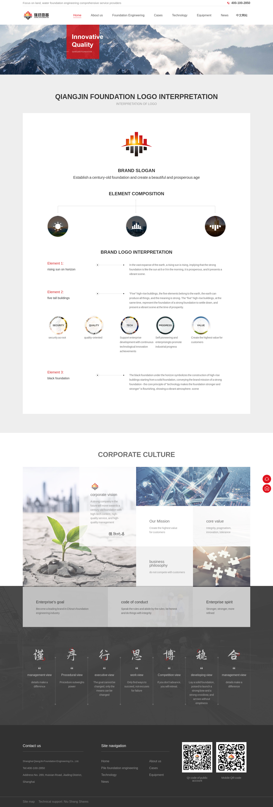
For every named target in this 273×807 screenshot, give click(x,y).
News (224, 15)
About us (97, 15)
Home (77, 15)
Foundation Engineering (128, 15)
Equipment (204, 15)
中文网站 (241, 15)
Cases (158, 15)
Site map (29, 801)
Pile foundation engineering (119, 768)
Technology (179, 15)
